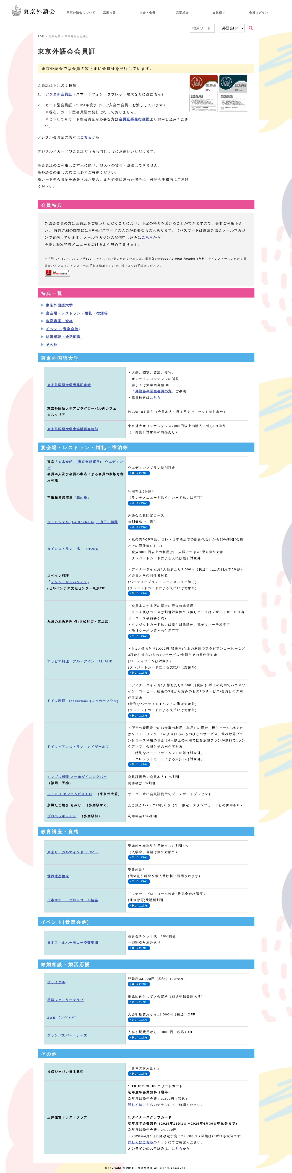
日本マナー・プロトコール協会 (72, 900)
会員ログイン (258, 12)
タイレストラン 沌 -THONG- (73, 549)
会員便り (219, 12)
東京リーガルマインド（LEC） (73, 852)
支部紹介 (182, 12)
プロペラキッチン (61, 816)
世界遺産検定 (58, 876)
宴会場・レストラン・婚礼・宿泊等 (77, 313)
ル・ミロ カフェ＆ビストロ (69, 794)
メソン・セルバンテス (69, 582)
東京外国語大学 (59, 305)
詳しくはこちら (141, 1105)
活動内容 (109, 12)
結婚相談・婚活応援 (63, 337)
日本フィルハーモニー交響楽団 (72, 942)
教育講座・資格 (59, 321)
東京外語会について (81, 12)
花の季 (81, 498)
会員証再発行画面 (134, 119)
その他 (51, 345)
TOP (41, 36)
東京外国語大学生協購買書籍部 (72, 429)
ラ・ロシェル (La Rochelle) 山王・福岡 (82, 522)
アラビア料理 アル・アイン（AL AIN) (80, 661)
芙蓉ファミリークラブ (65, 1000)
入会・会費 (148, 12)
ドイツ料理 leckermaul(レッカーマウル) (83, 701)
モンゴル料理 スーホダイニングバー (77, 777)
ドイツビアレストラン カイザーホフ (78, 747)
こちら (86, 137)
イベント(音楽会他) (63, 329)
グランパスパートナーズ (67, 1035)
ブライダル (56, 982)
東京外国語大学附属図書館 (69, 385)
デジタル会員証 (58, 94)
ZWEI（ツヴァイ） (63, 1017)
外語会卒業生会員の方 (153, 391)
